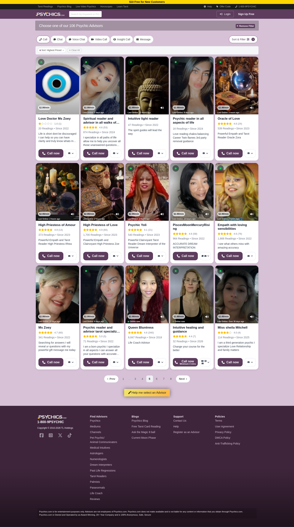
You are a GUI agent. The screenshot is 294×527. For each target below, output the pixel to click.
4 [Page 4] (142, 378)
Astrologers (96, 453)
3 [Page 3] (135, 378)
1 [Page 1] (123, 378)
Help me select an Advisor (147, 392)
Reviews (95, 499)
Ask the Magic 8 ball (143, 432)
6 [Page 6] (157, 378)
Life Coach (96, 493)
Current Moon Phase (144, 437)
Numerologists (98, 459)
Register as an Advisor (186, 432)
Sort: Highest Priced (52, 50)
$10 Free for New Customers (147, 1)
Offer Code (223, 6)
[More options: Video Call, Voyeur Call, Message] (205, 362)
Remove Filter (245, 26)
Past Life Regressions (103, 470)
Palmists (95, 481)
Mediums (95, 426)
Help (208, 6)
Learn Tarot (122, 6)
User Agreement (224, 426)
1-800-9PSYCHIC (245, 6)
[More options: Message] (70, 153)
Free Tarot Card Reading (146, 426)
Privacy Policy (223, 432)
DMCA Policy (222, 437)
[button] (41, 62)
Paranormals (97, 487)
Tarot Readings (45, 6)
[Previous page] (111, 379)
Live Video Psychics (86, 6)
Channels (95, 432)
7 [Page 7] (164, 378)
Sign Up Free (246, 14)
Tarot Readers (98, 476)
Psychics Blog (64, 6)
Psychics (95, 420)
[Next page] (183, 379)
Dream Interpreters (101, 464)
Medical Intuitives (100, 447)
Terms (218, 420)
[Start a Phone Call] (50, 153)
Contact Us (179, 420)
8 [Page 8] (171, 378)
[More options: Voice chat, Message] (205, 256)
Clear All (74, 50)
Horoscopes (106, 6)
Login (225, 14)
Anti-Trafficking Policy (227, 443)
